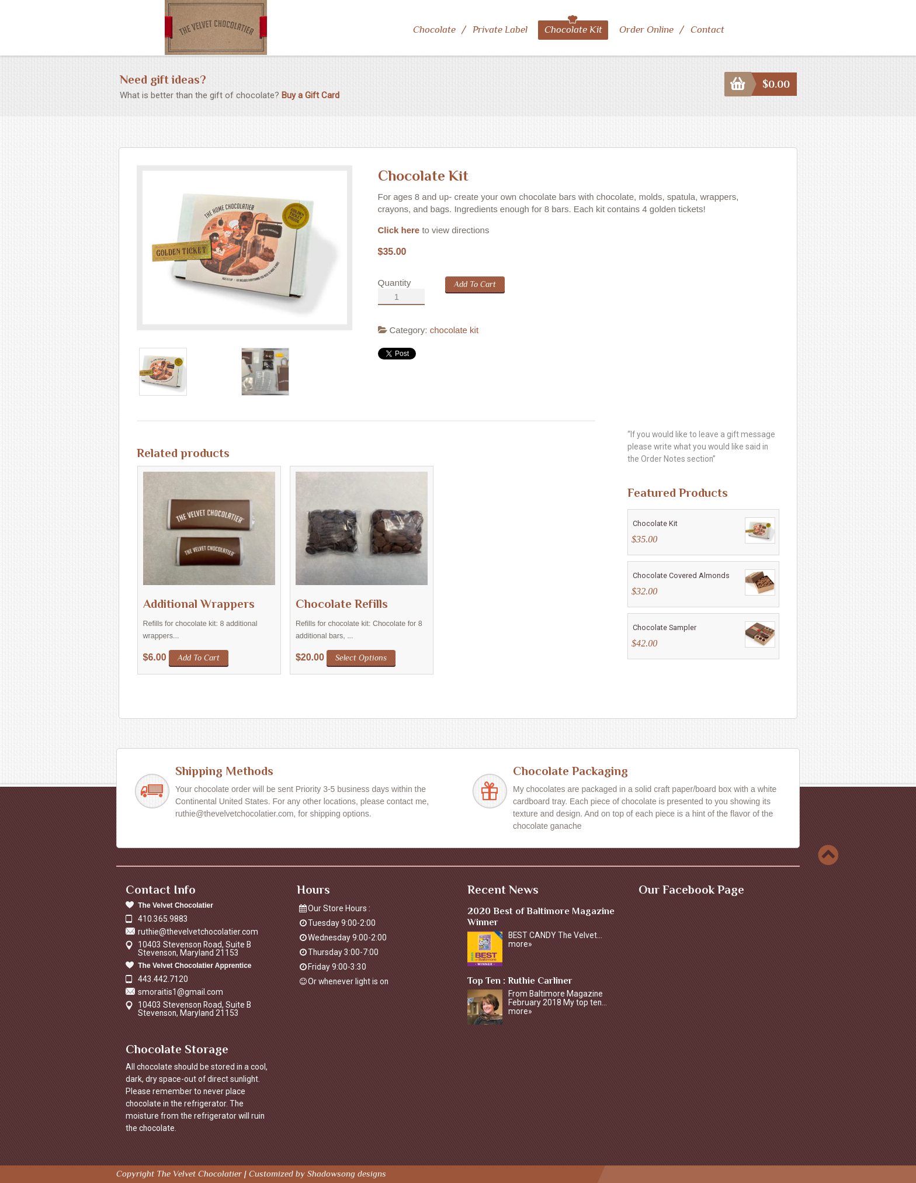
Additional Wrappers (199, 603)
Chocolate (434, 29)
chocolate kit (454, 329)
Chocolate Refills (342, 603)
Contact (707, 29)
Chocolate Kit (573, 29)
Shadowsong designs (346, 1173)
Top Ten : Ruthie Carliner (519, 979)
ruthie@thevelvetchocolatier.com (198, 931)
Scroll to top (828, 854)
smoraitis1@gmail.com (180, 991)
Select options (361, 657)
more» (520, 943)
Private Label (499, 29)
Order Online (646, 29)
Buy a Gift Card (310, 94)
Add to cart (475, 283)
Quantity (394, 282)
